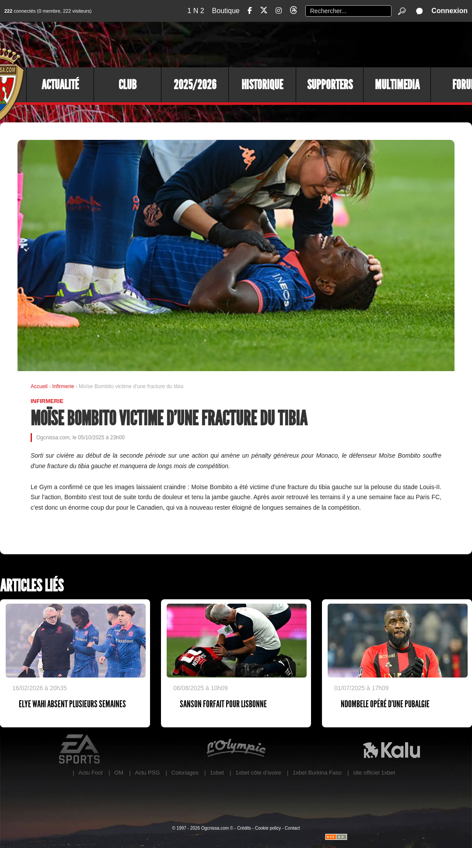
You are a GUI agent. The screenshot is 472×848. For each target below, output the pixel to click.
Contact (292, 828)
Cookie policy (268, 828)
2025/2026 (195, 85)
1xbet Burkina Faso (317, 772)
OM (118, 772)
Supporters (330, 85)
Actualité (60, 85)
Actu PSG (147, 772)
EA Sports (80, 749)
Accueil (39, 386)
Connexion (449, 10)
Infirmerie (63, 386)
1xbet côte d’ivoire (258, 772)
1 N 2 (195, 10)
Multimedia (397, 85)
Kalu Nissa (391, 749)
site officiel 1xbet (374, 772)
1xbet (217, 772)
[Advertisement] (312, 44)
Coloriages (185, 772)
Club (127, 85)
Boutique (226, 10)
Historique (262, 85)
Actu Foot (90, 772)
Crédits (244, 828)
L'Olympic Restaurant (236, 749)
